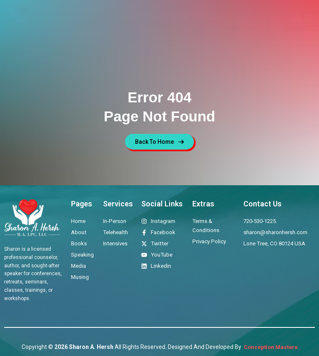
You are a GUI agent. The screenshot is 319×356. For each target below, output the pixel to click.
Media (239, 17)
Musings (268, 17)
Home (63, 17)
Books (180, 17)
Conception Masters (270, 347)
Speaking (210, 17)
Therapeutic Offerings (134, 17)
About (88, 17)
